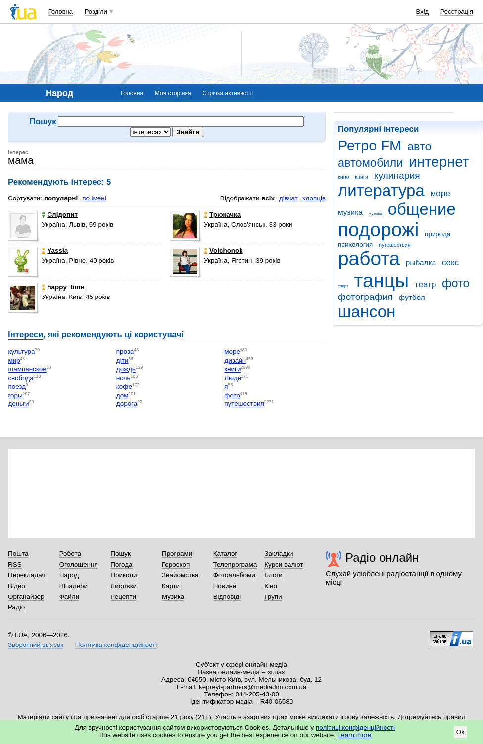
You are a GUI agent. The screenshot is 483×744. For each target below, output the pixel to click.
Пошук (120, 553)
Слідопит (60, 214)
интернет (439, 162)
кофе (124, 387)
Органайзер (26, 596)
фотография (365, 297)
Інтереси (25, 334)
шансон (366, 311)
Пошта (18, 553)
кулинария (397, 175)
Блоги (273, 575)
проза (125, 352)
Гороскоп (176, 564)
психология (355, 244)
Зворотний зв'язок (35, 644)
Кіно (270, 586)
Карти (171, 586)
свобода (20, 378)
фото (456, 283)
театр (425, 284)
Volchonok (223, 250)
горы (15, 395)
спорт (343, 286)
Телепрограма (235, 564)
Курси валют (283, 564)
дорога (126, 404)
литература (381, 190)
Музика (173, 596)
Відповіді (227, 596)
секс (450, 262)
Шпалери (73, 586)
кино (343, 177)
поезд (17, 387)
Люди (232, 378)
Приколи (123, 575)
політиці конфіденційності (355, 727)
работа (369, 258)
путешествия (394, 245)
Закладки (278, 553)
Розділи (96, 11)
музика (350, 212)
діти (122, 360)
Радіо (16, 607)
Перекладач (26, 575)
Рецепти (123, 596)
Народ (69, 575)
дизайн (235, 360)
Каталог (225, 553)
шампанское (27, 369)
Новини (225, 586)
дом (122, 395)
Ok (460, 732)
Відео (16, 586)
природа (437, 234)
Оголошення (78, 564)
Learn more (355, 735)
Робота (70, 553)
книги (361, 177)
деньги (18, 404)
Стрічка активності (227, 93)
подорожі (378, 229)
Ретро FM (369, 145)
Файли (69, 596)
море (440, 193)
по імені (94, 198)
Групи (273, 596)
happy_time (63, 287)
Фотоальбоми (234, 575)
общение (422, 209)
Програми (177, 553)
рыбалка (421, 262)
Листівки (123, 586)
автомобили (370, 162)
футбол (411, 297)
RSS (15, 564)
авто (419, 146)
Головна (60, 11)
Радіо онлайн (382, 557)
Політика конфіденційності (116, 644)
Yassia (55, 250)
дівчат (288, 198)
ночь (123, 378)
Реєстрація (456, 11)
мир (14, 360)
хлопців (314, 198)
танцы (381, 280)
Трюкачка (222, 214)
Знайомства (180, 575)
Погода (121, 564)
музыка (375, 213)
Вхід (422, 11)
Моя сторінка (173, 93)
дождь (126, 369)
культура (21, 352)
